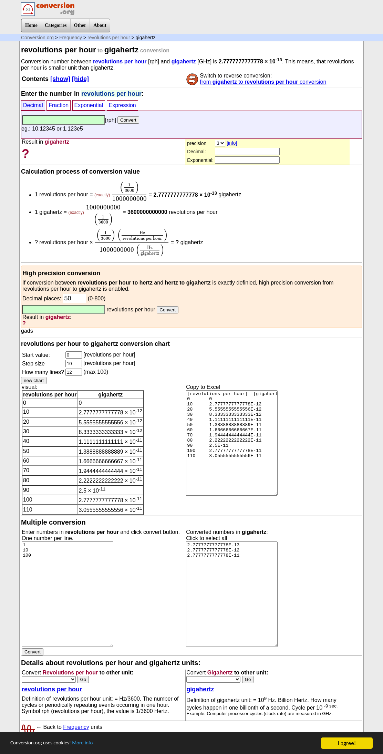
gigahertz (184, 61)
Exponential (88, 105)
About (99, 25)
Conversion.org (37, 37)
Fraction (59, 105)
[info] (232, 143)
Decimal (33, 105)
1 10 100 (67, 594)
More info (92, 743)
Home (31, 25)
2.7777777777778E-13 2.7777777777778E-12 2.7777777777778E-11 (232, 594)
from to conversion (263, 82)
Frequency (70, 37)
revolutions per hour (108, 37)
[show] (60, 78)
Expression (122, 105)
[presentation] (129, 191)
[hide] (80, 78)
